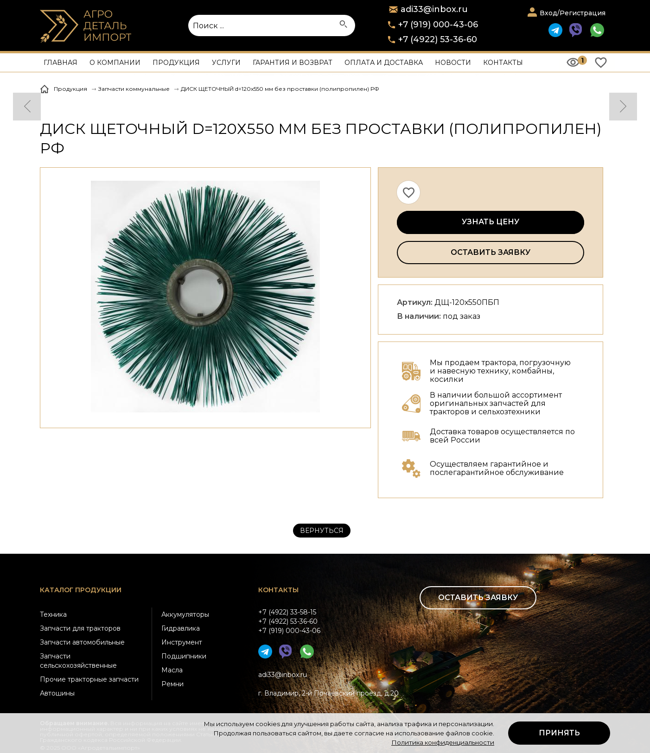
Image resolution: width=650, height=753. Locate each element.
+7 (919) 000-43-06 (438, 24)
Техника (53, 614)
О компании (114, 62)
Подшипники (183, 656)
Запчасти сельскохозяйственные (78, 661)
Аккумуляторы (185, 614)
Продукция (176, 62)
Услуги (226, 62)
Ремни (172, 684)
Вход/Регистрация (572, 13)
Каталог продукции (80, 590)
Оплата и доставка (383, 62)
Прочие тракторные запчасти (89, 679)
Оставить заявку (490, 252)
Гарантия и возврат (292, 62)
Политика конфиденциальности (442, 742)
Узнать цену (490, 221)
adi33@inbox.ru (282, 675)
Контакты (503, 62)
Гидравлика (180, 628)
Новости (453, 62)
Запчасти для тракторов (80, 628)
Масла (172, 670)
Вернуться (322, 530)
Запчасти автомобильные (82, 642)
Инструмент (181, 642)
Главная (60, 62)
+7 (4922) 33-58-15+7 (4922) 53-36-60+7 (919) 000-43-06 (289, 621)
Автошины (57, 693)
